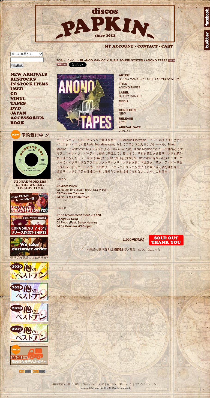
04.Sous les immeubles (73, 197)
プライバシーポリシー (146, 384)
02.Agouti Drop (67, 218)
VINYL (18, 98)
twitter (207, 40)
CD (13, 94)
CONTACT (148, 46)
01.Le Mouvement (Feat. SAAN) (79, 215)
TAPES (18, 103)
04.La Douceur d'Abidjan (74, 226)
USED (26, 89)
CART (167, 46)
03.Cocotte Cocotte (70, 193)
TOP (60, 60)
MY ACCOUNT (120, 46)
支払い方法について (93, 384)
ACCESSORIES (27, 118)
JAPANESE (26, 113)
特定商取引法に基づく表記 (65, 384)
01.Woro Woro (67, 186)
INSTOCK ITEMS (29, 84)
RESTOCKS (26, 79)
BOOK (17, 123)
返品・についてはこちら (145, 249)
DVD (15, 108)
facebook (207, 17)
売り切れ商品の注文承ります (29, 255)
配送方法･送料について (119, 384)
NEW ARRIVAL (28, 74)
